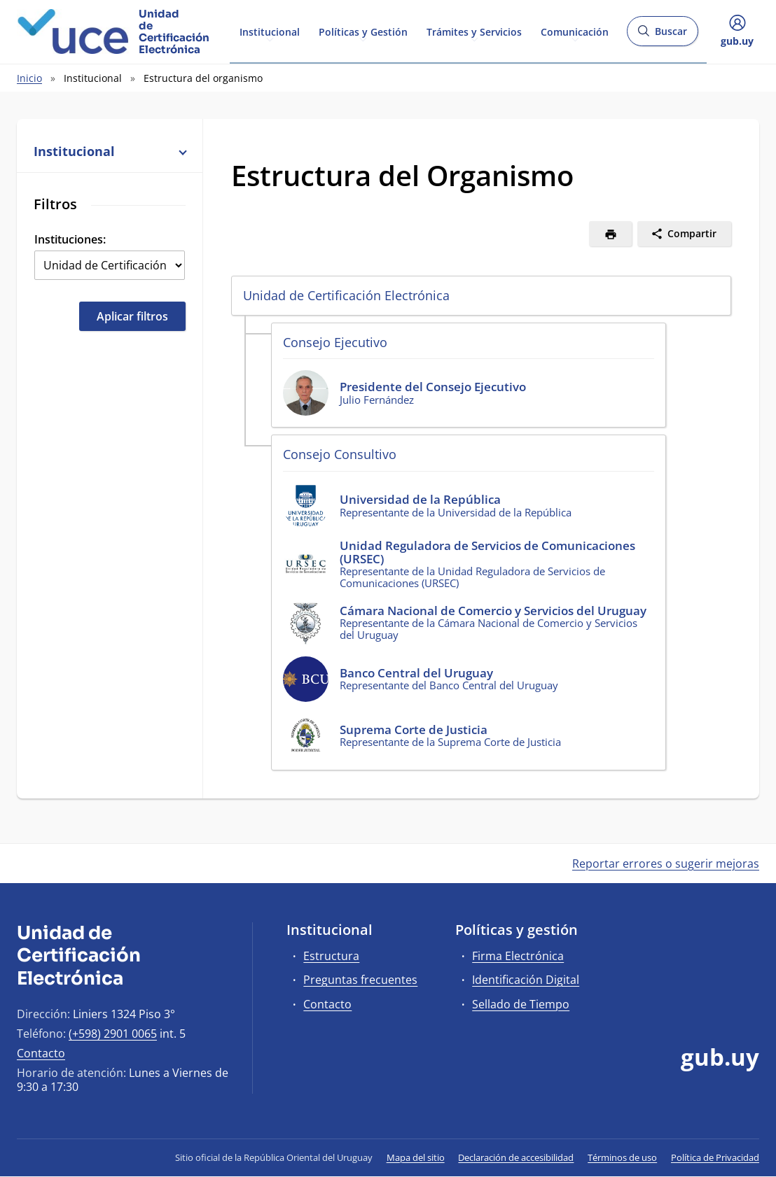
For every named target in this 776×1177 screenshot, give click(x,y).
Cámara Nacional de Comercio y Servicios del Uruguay (493, 610)
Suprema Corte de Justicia (413, 729)
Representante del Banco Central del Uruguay (449, 685)
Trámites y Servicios (474, 30)
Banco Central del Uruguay (416, 673)
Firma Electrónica (518, 956)
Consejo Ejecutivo (335, 342)
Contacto (41, 1053)
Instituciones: (70, 239)
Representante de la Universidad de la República (455, 512)
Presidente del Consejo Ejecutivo (433, 387)
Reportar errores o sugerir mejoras (665, 863)
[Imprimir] (610, 233)
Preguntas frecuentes (360, 979)
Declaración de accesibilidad (516, 1157)
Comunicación (575, 30)
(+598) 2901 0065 (113, 1033)
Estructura (331, 956)
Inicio (29, 78)
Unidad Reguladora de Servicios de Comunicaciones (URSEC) (487, 552)
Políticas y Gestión (363, 30)
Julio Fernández (377, 400)
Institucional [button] (110, 151)
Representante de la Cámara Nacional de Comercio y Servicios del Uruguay (488, 628)
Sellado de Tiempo (520, 1004)
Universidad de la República (420, 499)
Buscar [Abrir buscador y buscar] (662, 35)
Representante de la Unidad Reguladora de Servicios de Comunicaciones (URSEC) (472, 576)
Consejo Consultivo (339, 454)
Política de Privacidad (715, 1157)
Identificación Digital (525, 979)
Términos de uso (622, 1157)
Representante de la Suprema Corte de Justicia (450, 742)
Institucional (270, 30)
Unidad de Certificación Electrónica (346, 295)
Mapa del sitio (416, 1157)
